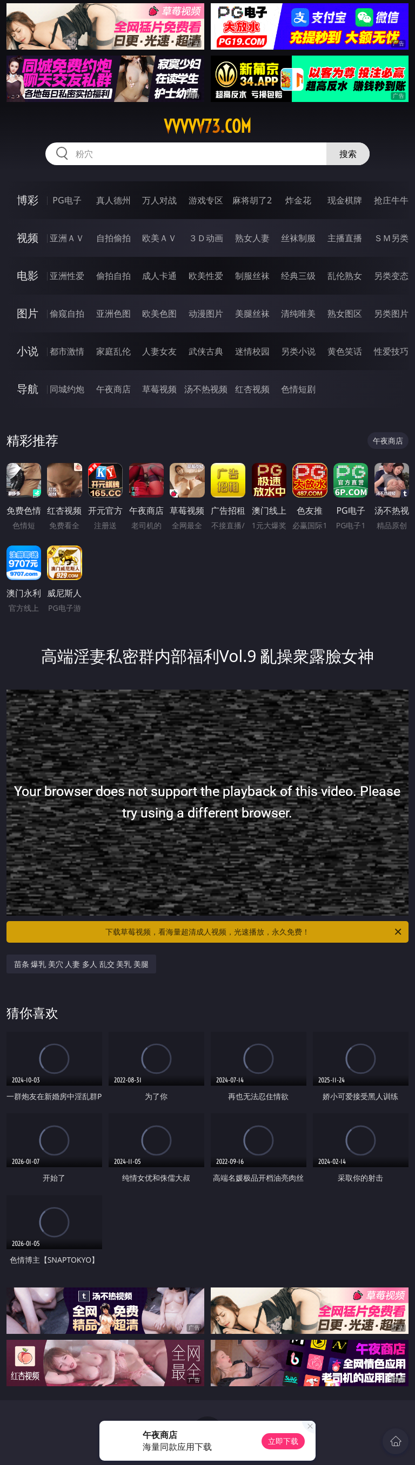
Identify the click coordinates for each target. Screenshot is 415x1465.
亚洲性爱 (67, 276)
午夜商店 (113, 389)
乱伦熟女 (344, 276)
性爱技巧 (391, 351)
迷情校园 (252, 351)
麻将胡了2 (252, 200)
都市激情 (67, 351)
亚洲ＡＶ (67, 238)
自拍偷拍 (113, 238)
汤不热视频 (205, 389)
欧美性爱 (206, 276)
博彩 (27, 200)
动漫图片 (206, 313)
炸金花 (298, 200)
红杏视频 (252, 389)
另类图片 (391, 313)
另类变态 (391, 276)
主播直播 (344, 238)
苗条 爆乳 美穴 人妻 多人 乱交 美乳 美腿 (81, 964)
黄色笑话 (344, 351)
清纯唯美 (298, 313)
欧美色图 (159, 313)
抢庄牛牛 (391, 200)
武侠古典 (206, 351)
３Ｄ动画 (206, 238)
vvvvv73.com (207, 126)
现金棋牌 (344, 200)
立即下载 (283, 1441)
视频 (27, 237)
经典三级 (298, 276)
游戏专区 (206, 200)
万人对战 (159, 200)
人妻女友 (159, 351)
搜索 (348, 154)
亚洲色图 (113, 313)
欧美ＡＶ (159, 238)
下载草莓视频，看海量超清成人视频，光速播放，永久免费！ (254, 931)
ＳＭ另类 (391, 238)
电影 (27, 275)
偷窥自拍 (67, 313)
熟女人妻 (252, 238)
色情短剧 (298, 389)
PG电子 (66, 200)
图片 (27, 313)
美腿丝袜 (252, 313)
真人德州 (113, 200)
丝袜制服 (298, 238)
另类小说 (298, 351)
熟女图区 (344, 313)
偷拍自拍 (113, 276)
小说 (27, 351)
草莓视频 (159, 389)
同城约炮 (67, 389)
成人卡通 (159, 276)
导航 (27, 388)
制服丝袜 (252, 276)
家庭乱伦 (113, 351)
